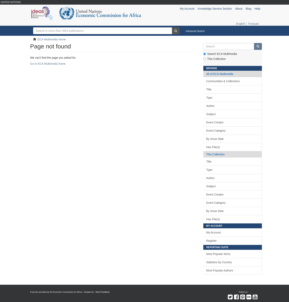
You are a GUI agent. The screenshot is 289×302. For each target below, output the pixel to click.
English (240, 23)
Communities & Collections (223, 81)
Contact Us (89, 292)
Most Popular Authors (219, 270)
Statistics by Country (219, 262)
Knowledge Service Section (215, 8)
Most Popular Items (218, 254)
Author (210, 105)
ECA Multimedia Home (52, 39)
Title (209, 89)
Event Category (216, 130)
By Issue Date (215, 138)
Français (253, 23)
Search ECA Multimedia (220, 53)
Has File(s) (213, 147)
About (239, 8)
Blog (248, 8)
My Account (213, 232)
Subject (211, 114)
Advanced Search (195, 31)
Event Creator (215, 122)
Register (211, 240)
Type (209, 97)
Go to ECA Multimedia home (48, 63)
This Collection (214, 58)
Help (257, 8)
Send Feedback (103, 292)
